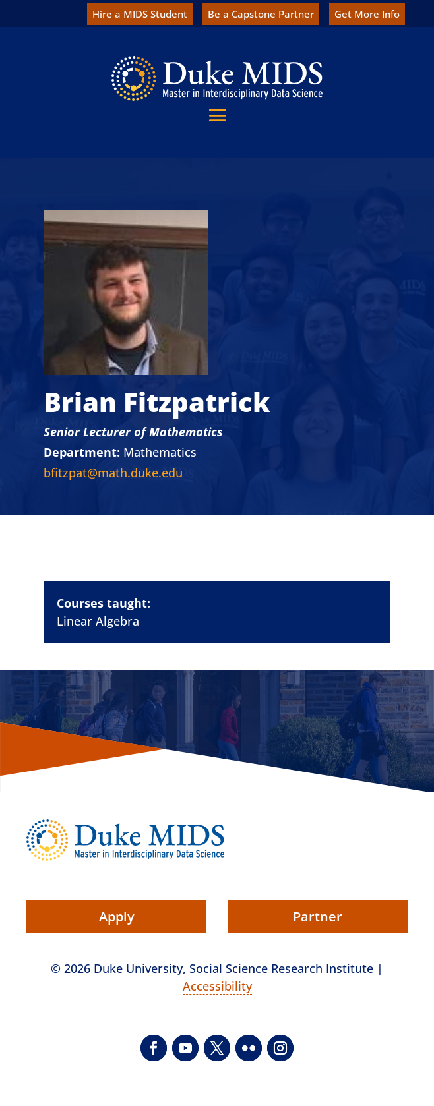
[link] (217, 78)
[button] (217, 115)
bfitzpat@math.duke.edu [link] (113, 472)
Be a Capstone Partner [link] (261, 13)
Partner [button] (317, 916)
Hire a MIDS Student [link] (139, 13)
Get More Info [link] (367, 13)
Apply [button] (117, 916)
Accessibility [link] (217, 986)
